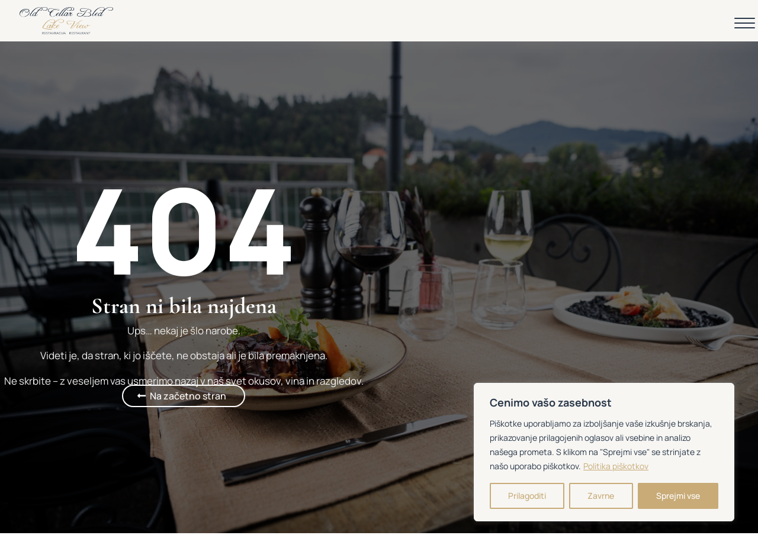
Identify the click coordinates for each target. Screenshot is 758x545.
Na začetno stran (188, 395)
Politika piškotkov (615, 466)
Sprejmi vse (678, 495)
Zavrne (600, 495)
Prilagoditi (527, 495)
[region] (604, 452)
